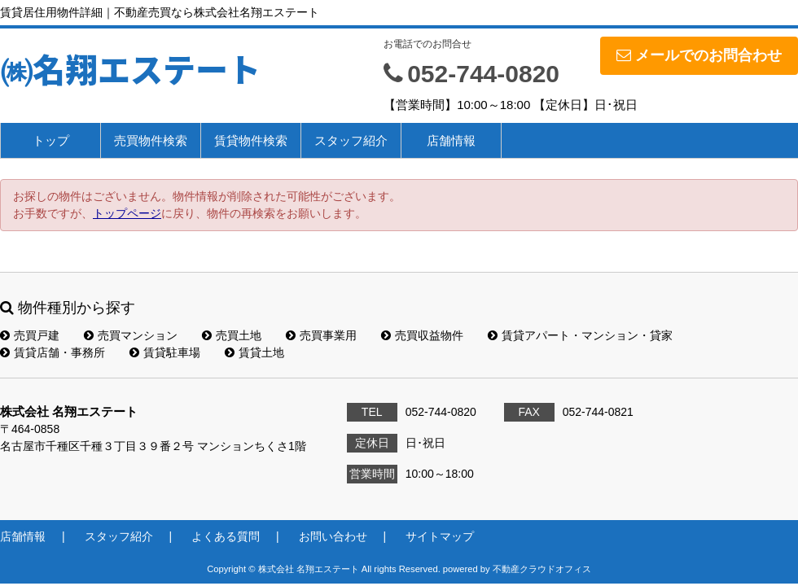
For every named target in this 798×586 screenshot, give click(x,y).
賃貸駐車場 (164, 352)
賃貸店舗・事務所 (52, 352)
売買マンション (131, 335)
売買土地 (231, 335)
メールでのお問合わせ (699, 55)
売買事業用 (321, 335)
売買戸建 (29, 335)
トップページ (127, 213)
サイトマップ (440, 536)
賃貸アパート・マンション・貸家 (580, 335)
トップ (51, 140)
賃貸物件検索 (250, 140)
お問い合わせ (333, 536)
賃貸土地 (254, 352)
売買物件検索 (150, 140)
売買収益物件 (422, 335)
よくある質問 (225, 536)
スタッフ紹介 (351, 140)
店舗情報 (451, 140)
